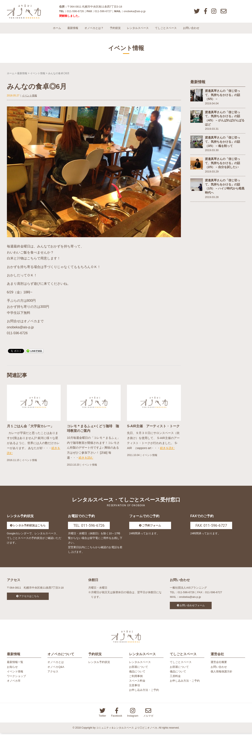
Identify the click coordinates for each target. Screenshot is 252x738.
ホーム (57, 31)
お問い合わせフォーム (192, 608)
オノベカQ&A (55, 671)
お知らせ (12, 671)
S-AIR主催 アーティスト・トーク (153, 429)
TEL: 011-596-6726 (89, 528)
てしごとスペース (166, 31)
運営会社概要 (219, 667)
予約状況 (115, 31)
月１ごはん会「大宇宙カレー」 (30, 429)
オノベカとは (55, 667)
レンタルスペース (138, 31)
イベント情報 (37, 76)
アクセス (52, 676)
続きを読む (86, 461)
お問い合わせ (191, 31)
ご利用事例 (136, 680)
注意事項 (134, 690)
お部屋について (138, 671)
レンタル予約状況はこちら (29, 528)
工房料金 (175, 680)
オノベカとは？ (94, 31)
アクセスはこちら (29, 599)
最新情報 (72, 31)
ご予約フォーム (151, 528)
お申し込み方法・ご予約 (144, 695)
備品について (137, 676)
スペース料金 (137, 685)
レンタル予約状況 (99, 667)
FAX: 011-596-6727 (211, 528)
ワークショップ (16, 680)
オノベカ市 (13, 685)
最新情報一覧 (15, 667)
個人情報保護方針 (221, 676)
